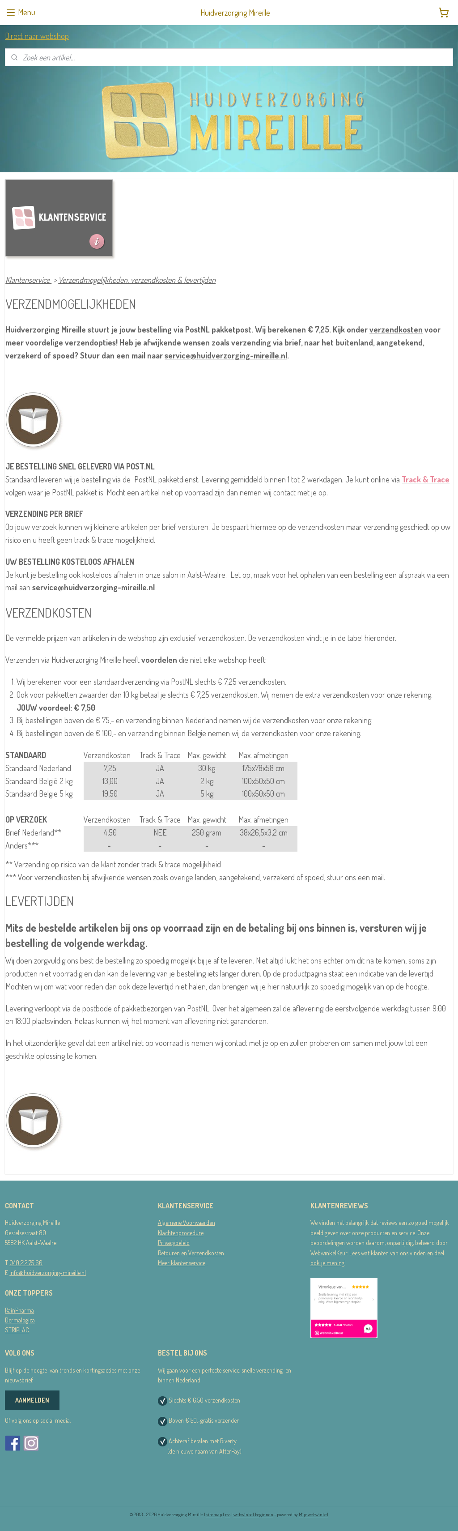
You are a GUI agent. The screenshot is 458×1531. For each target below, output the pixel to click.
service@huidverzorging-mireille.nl (226, 355)
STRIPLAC (17, 1330)
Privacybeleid (174, 1242)
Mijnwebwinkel (313, 1514)
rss (227, 1514)
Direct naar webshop (37, 36)
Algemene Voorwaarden (186, 1222)
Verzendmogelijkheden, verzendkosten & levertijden (137, 280)
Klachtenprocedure (181, 1233)
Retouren (169, 1253)
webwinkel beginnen (253, 1514)
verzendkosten (396, 329)
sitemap (214, 1514)
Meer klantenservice (181, 1263)
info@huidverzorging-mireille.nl (47, 1272)
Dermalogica (20, 1320)
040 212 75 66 (25, 1263)
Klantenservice (28, 280)
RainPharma (19, 1310)
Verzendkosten (206, 1253)
